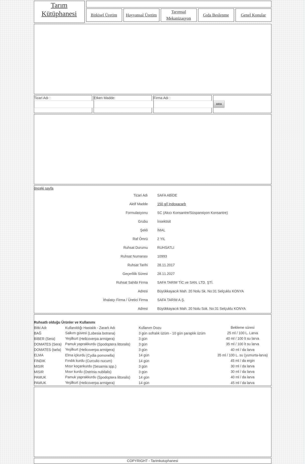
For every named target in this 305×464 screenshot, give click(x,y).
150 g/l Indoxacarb (171, 204)
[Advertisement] (152, 59)
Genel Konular (253, 15)
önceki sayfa (44, 188)
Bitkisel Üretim (104, 15)
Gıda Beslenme (216, 15)
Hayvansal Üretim (141, 15)
